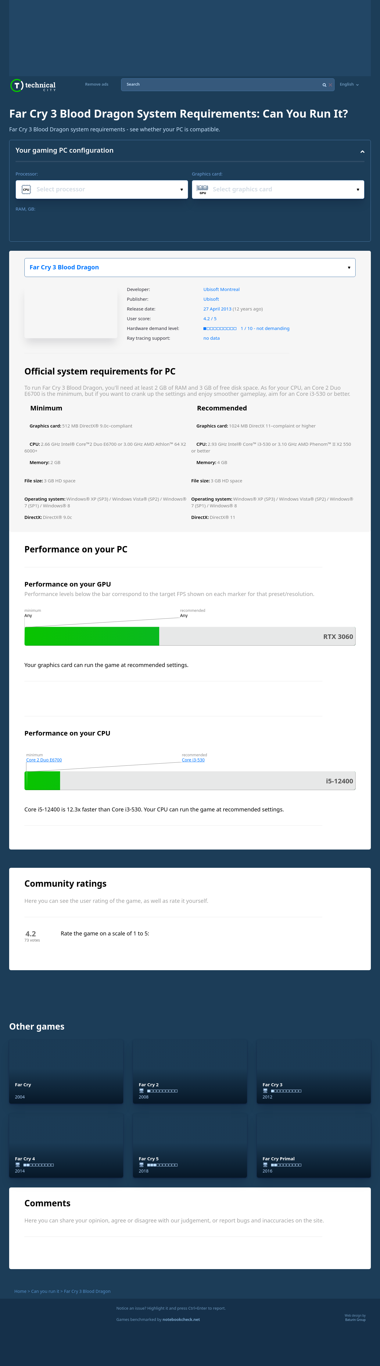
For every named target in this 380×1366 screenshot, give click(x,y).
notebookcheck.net (181, 1319)
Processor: (27, 174)
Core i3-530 (193, 760)
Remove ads (96, 84)
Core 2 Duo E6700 (44, 760)
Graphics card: (207, 174)
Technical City (33, 85)
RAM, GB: (25, 209)
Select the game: (349, 268)
